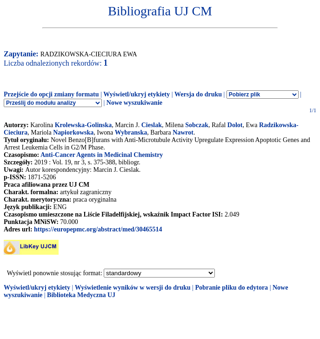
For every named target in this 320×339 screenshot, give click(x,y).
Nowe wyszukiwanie (134, 102)
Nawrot (183, 132)
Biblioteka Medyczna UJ (81, 295)
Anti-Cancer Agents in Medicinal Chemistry (101, 154)
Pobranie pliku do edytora (231, 287)
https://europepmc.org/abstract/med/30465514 (98, 229)
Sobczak (196, 125)
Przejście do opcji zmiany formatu (51, 94)
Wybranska (131, 132)
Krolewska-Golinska (83, 125)
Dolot (235, 125)
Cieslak (151, 125)
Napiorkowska (73, 132)
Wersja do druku (198, 94)
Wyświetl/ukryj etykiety (136, 94)
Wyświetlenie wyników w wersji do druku (133, 287)
